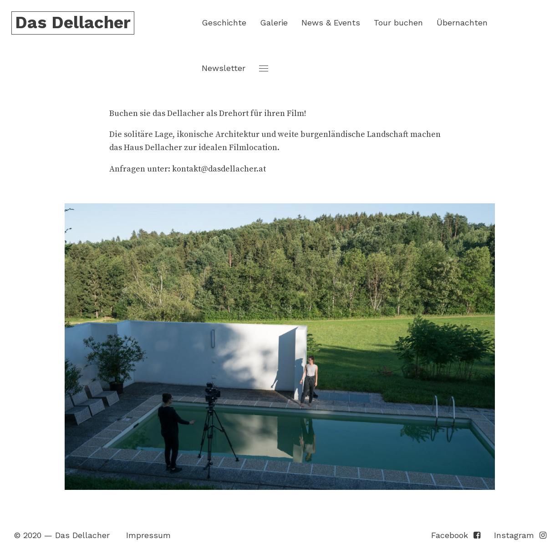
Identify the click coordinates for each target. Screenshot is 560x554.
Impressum (148, 535)
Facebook (455, 535)
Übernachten (462, 22)
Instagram (520, 535)
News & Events (330, 22)
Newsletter (223, 68)
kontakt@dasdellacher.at (219, 169)
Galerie (274, 22)
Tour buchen (398, 22)
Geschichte (224, 22)
